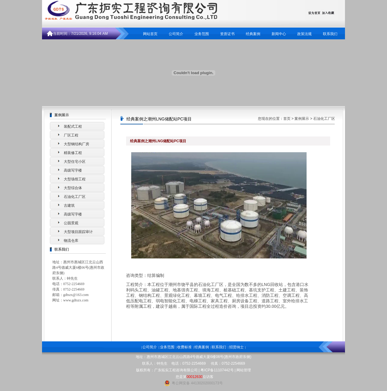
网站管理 (243, 370)
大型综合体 (73, 188)
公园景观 (71, 223)
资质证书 (227, 34)
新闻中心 (279, 34)
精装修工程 (73, 153)
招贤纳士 (236, 347)
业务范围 (201, 34)
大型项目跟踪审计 (78, 232)
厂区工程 (71, 135)
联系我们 (330, 34)
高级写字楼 (73, 170)
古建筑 (69, 205)
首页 (287, 119)
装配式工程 (73, 126)
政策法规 (304, 34)
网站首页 (150, 34)
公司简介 (176, 34)
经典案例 (253, 34)
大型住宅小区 (75, 161)
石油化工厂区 (75, 197)
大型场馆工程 (75, 179)
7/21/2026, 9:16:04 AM (89, 33)
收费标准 (184, 347)
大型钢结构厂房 (76, 144)
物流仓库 (71, 240)
